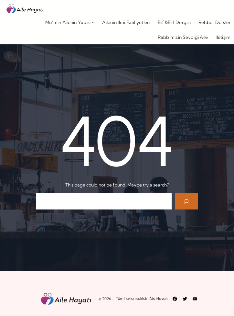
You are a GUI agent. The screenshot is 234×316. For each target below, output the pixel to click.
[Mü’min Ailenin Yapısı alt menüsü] (93, 22)
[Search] (186, 201)
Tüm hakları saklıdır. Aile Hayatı (141, 298)
